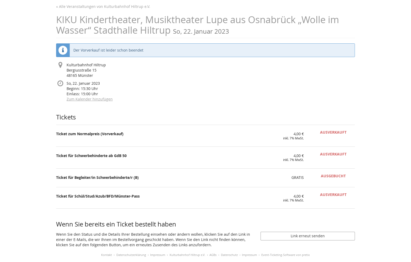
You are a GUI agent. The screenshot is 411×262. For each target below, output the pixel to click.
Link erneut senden (308, 235)
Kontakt (106, 255)
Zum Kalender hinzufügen (90, 99)
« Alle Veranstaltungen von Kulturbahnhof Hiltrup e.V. (103, 6)
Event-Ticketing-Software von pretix (285, 255)
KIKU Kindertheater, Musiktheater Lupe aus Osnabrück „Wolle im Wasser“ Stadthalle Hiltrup (197, 25)
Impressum (157, 255)
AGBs (213, 255)
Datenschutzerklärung (131, 255)
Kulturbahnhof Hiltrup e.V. (187, 255)
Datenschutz (229, 255)
